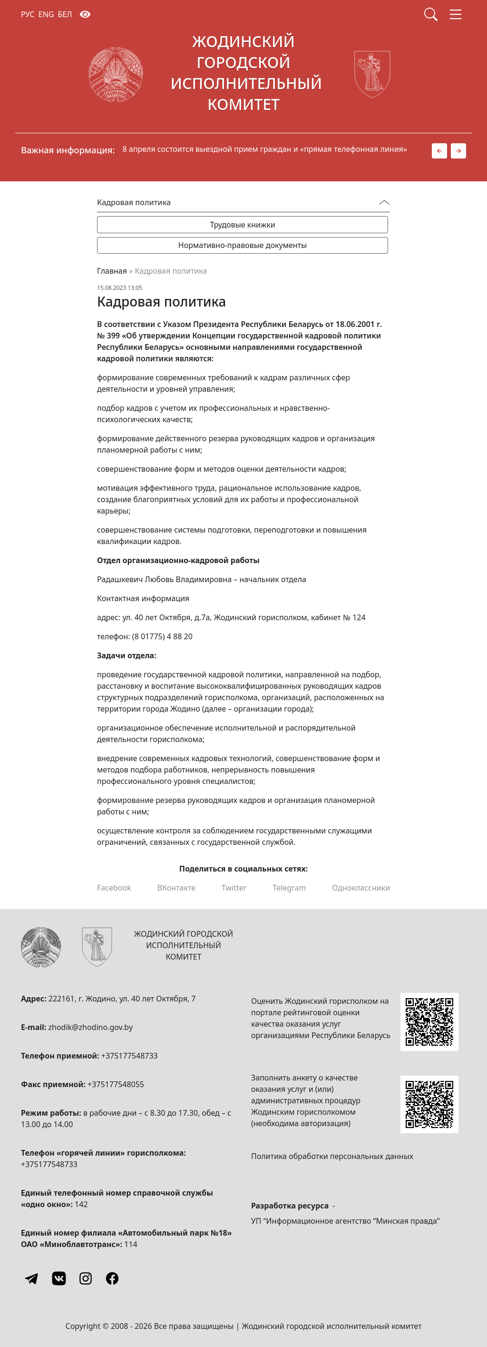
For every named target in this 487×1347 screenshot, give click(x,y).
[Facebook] (112, 1278)
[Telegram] (32, 1278)
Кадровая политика (134, 202)
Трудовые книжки (242, 224)
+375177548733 (129, 1055)
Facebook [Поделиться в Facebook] (114, 887)
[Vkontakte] (59, 1278)
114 (130, 1244)
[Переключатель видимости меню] (384, 202)
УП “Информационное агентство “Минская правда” (345, 1221)
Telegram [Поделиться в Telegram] (289, 887)
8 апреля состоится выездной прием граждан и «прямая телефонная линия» (265, 149)
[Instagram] (85, 1278)
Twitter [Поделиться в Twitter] (234, 887)
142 (81, 1204)
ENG (46, 14)
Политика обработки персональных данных (332, 1156)
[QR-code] (429, 1022)
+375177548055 (116, 1084)
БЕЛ (65, 14)
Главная (112, 271)
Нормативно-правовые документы (242, 245)
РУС (28, 14)
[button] (439, 150)
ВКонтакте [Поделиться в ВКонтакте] (176, 887)
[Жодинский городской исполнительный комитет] (243, 75)
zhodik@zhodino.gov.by (90, 1027)
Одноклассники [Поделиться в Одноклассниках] (361, 887)
